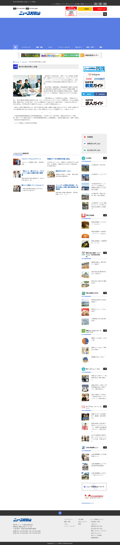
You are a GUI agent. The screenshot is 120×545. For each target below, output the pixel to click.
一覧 (105, 158)
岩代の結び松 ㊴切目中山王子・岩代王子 (98, 272)
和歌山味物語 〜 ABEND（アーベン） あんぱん (98, 232)
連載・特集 (67, 521)
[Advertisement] (60, 31)
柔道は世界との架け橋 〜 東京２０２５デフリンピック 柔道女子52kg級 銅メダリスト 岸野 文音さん (99, 427)
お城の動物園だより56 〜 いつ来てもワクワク (98, 474)
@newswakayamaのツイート (88, 503)
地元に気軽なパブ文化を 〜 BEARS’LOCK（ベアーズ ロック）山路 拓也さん (99, 396)
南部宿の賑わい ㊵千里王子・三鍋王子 (98, 263)
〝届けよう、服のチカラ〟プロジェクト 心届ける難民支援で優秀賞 (33, 173)
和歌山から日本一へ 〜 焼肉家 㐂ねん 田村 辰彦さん (99, 377)
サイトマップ (88, 4)
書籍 (79, 524)
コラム (66, 524)
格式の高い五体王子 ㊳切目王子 (98, 282)
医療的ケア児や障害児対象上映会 (58, 159)
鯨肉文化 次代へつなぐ (63, 171)
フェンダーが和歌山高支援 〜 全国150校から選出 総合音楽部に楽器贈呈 (67, 187)
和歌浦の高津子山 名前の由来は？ (98, 301)
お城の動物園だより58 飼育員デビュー (98, 455)
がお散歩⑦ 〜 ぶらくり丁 (99, 174)
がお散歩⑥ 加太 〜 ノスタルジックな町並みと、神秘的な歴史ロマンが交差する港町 (98, 186)
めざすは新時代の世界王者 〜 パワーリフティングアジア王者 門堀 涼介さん (99, 438)
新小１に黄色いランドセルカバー (33, 185)
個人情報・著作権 (79, 4)
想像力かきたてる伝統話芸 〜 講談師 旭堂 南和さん (98, 416)
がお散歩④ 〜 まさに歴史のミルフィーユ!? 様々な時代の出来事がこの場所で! (99, 206)
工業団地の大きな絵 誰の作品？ (98, 319)
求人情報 (80, 519)
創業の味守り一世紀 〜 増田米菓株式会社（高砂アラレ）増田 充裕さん (99, 387)
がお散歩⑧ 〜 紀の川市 (98, 165)
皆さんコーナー (70, 4)
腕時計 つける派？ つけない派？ (99, 339)
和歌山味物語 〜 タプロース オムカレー (99, 223)
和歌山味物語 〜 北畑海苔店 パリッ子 (99, 242)
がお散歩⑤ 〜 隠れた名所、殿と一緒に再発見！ (98, 194)
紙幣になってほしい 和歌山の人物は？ (98, 348)
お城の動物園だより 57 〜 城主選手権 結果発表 (99, 464)
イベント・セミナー (69, 526)
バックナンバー (68, 519)
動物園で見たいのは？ (98, 357)
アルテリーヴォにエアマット (31, 159)
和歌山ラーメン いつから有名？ (98, 310)
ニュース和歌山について (58, 4)
